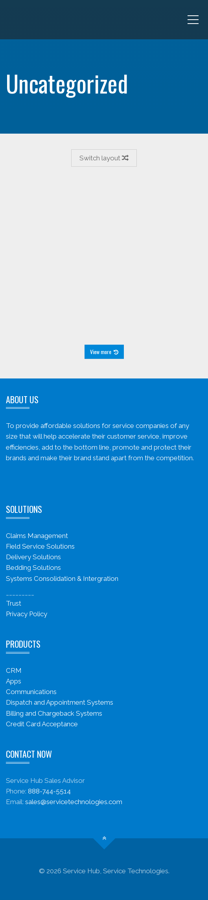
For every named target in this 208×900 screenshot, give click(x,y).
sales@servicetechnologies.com (73, 802)
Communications (31, 692)
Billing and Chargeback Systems (54, 713)
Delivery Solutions (33, 557)
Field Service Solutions (40, 546)
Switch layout (104, 158)
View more (104, 351)
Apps (13, 681)
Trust (13, 603)
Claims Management (37, 536)
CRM (14, 670)
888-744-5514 (49, 791)
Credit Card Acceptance (42, 724)
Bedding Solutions (33, 567)
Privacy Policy (26, 614)
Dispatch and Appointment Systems (59, 702)
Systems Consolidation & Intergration (62, 578)
